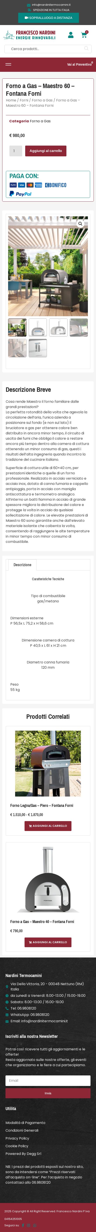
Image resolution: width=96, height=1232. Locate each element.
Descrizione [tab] (22, 564)
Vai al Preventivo (79, 64)
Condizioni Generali (21, 1130)
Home (11, 100)
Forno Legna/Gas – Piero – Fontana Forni (41, 805)
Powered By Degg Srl (23, 1153)
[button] (80, 224)
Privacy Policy (17, 1138)
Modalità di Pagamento (25, 1122)
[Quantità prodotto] (15, 151)
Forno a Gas (42, 100)
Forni (24, 100)
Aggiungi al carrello (46, 151)
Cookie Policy (16, 1146)
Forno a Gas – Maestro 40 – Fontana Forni (42, 921)
